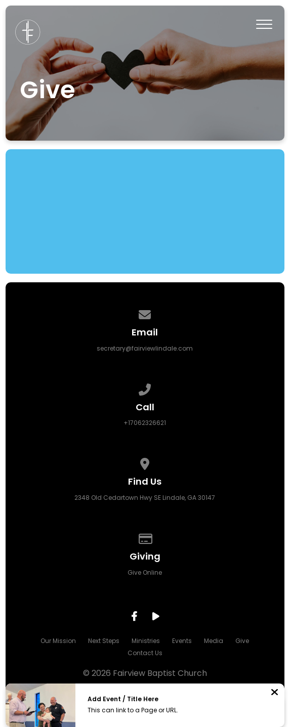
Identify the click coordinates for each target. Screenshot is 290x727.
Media (213, 640)
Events (182, 640)
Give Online (145, 572)
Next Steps (103, 640)
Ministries (146, 640)
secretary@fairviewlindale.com (145, 348)
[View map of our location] (145, 462)
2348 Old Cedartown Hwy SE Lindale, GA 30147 (144, 497)
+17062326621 (144, 422)
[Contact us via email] (145, 313)
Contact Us (145, 653)
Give (242, 640)
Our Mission (58, 640)
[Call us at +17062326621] (145, 387)
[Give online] (145, 537)
